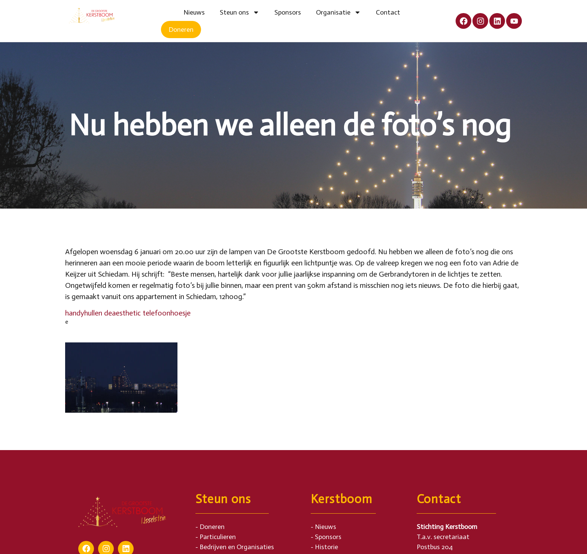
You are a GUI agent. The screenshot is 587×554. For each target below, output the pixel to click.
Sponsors (287, 12)
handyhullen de (88, 312)
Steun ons (239, 12)
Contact (388, 12)
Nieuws (194, 12)
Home (168, 12)
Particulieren (218, 537)
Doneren (181, 29)
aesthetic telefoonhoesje (151, 312)
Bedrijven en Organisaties (237, 547)
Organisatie (338, 12)
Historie (326, 547)
